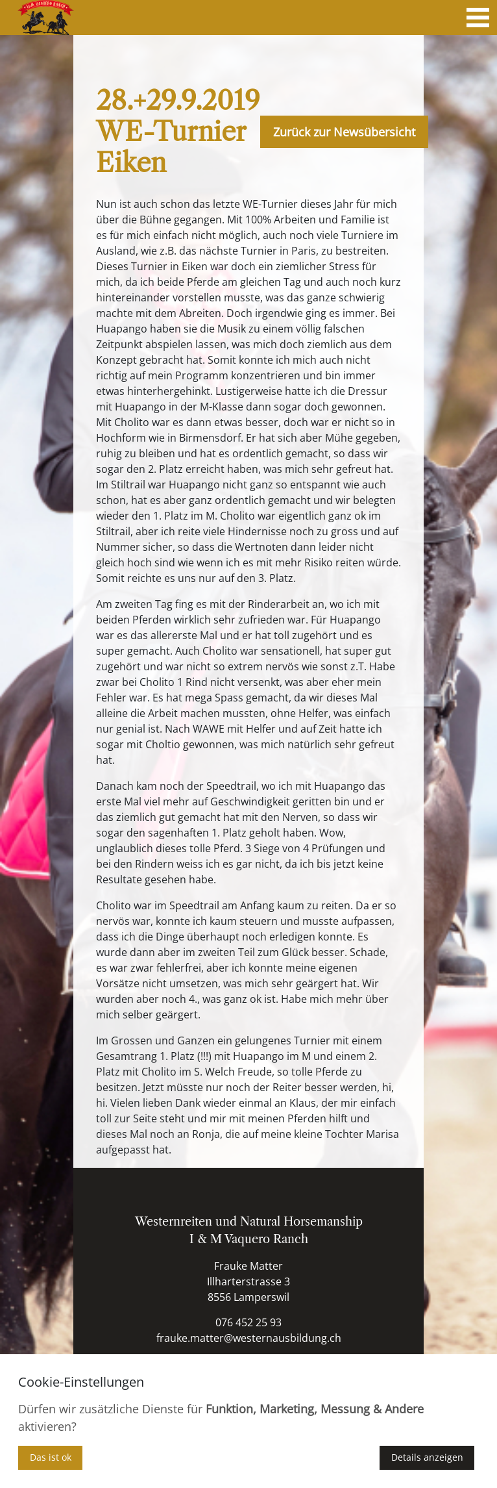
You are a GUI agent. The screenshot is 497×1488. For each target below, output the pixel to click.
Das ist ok (50, 1457)
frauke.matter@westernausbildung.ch (248, 1338)
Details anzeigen (427, 1457)
